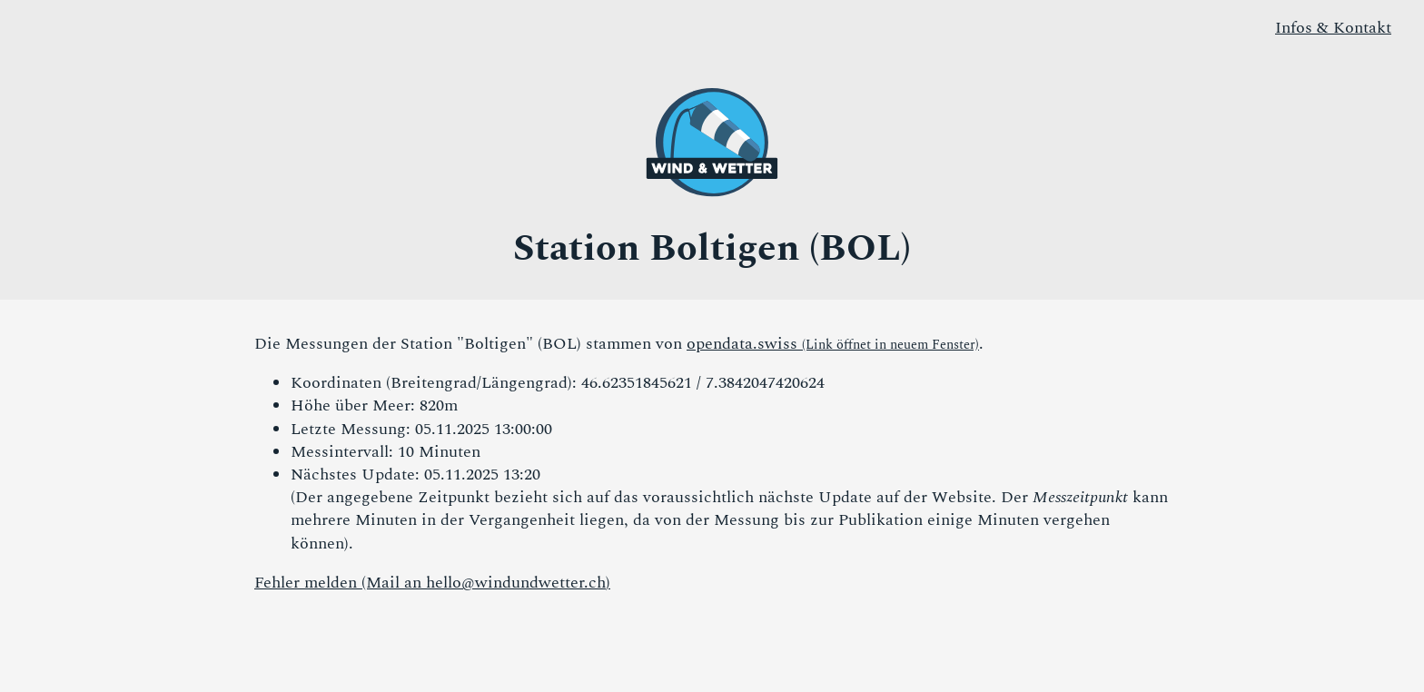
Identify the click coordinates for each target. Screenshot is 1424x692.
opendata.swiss (833, 343)
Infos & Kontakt (1333, 27)
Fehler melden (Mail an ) (432, 582)
